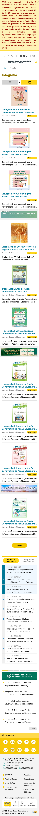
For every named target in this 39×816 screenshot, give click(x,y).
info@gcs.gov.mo (12, 765)
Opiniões (27, 775)
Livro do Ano (10, 783)
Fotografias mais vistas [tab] (28, 561)
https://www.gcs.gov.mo (14, 763)
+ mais (33, 728)
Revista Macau (11, 779)
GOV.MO (8, 775)
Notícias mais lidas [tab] (11, 561)
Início (4, 68)
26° (25, 56)
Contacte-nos (29, 779)
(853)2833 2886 (11, 768)
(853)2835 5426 (27, 768)
